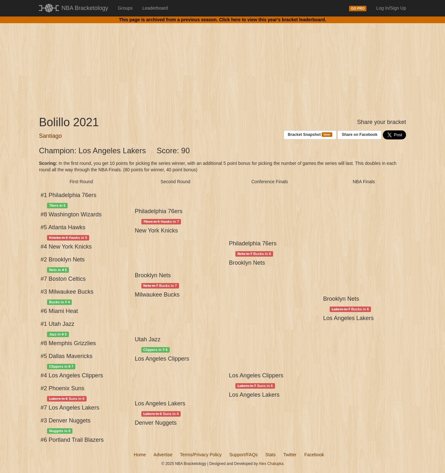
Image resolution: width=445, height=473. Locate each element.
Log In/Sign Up (391, 8)
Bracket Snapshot (310, 134)
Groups (125, 8)
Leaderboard (155, 8)
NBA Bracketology (85, 8)
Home (140, 454)
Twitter (290, 454)
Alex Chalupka (271, 463)
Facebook (314, 454)
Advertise (163, 454)
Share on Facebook (359, 134)
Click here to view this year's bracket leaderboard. (272, 19)
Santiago (50, 136)
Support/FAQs (243, 454)
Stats (270, 454)
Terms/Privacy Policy (201, 454)
